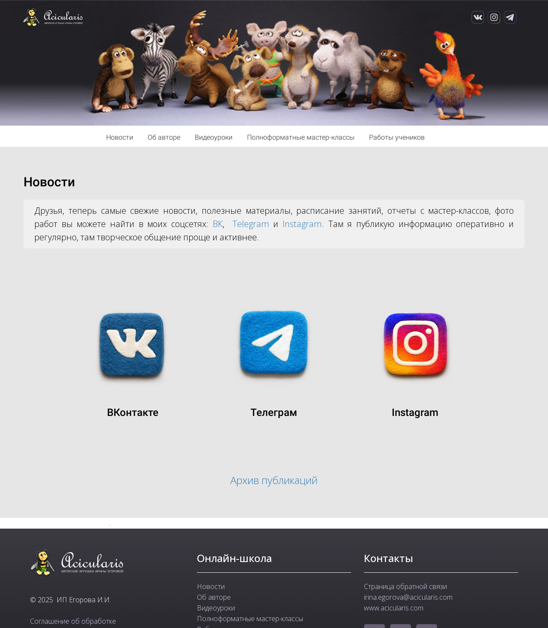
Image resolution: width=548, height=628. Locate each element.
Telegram (250, 224)
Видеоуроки (214, 137)
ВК (218, 224)
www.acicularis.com (393, 608)
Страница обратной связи (405, 586)
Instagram (302, 224)
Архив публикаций (274, 480)
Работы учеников (397, 137)
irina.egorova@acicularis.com (408, 597)
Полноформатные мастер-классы (301, 137)
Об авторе (165, 137)
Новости (120, 137)
